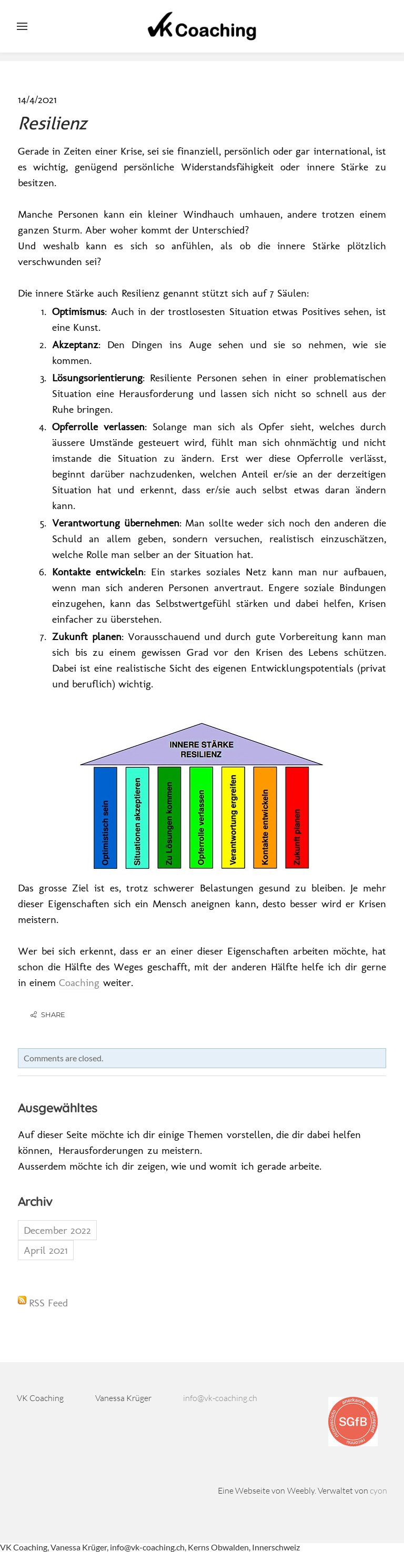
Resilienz (52, 123)
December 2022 (57, 1230)
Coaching (79, 982)
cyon (378, 1490)
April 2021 (46, 1250)
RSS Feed (48, 1302)
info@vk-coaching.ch (220, 1398)
